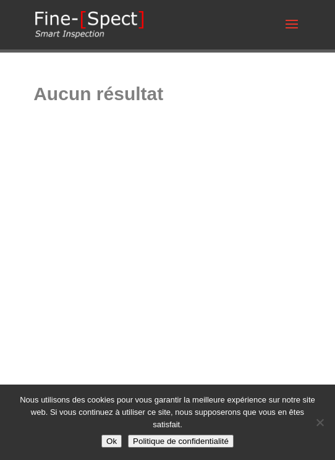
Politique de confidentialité (181, 441)
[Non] (319, 422)
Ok (111, 441)
